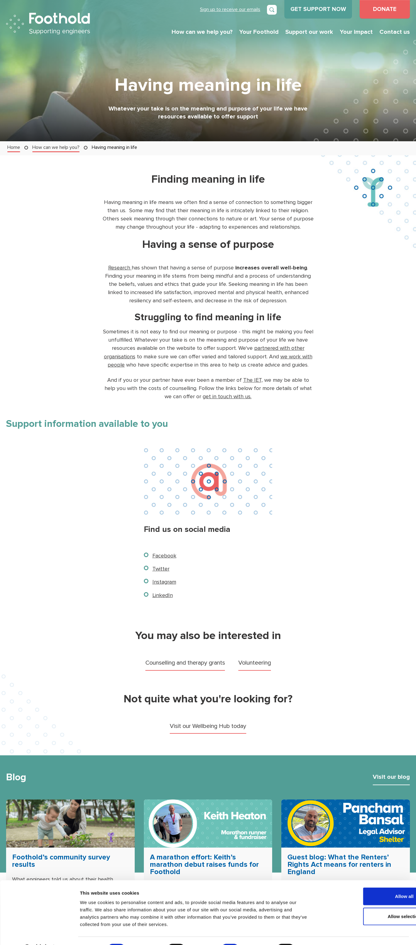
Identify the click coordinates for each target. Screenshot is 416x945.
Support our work (309, 32)
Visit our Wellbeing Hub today (208, 725)
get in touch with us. (227, 396)
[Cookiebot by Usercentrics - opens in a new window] (39, 933)
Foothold (48, 23)
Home (13, 147)
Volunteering (257, 662)
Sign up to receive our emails (230, 9)
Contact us (394, 32)
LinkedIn (162, 594)
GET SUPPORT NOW (318, 9)
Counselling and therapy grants (184, 662)
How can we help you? (202, 32)
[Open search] (272, 10)
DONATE (384, 9)
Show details (320, 933)
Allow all (365, 880)
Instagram (164, 581)
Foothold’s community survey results (62, 860)
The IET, (253, 379)
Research (120, 268)
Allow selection (365, 900)
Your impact (356, 32)
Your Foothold (259, 32)
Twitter (160, 568)
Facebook (164, 555)
